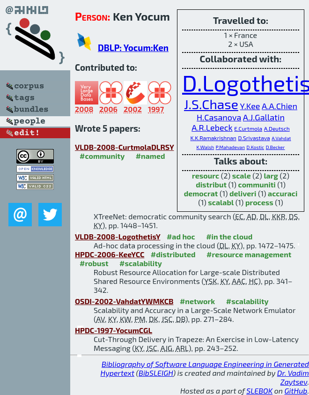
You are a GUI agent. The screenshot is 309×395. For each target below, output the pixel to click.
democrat (201, 193)
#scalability (140, 263)
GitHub (296, 390)
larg (271, 175)
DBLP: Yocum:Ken (133, 47)
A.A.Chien (279, 106)
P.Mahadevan (230, 147)
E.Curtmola (248, 128)
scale (241, 175)
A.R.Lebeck (211, 127)
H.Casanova (219, 117)
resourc (205, 175)
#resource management (248, 254)
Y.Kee (250, 106)
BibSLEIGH (156, 372)
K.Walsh (205, 147)
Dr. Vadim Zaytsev (293, 377)
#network (197, 301)
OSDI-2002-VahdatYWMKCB (124, 301)
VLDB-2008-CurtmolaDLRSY (124, 146)
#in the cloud (229, 236)
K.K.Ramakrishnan (213, 137)
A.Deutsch (277, 128)
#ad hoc (181, 236)
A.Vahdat (281, 138)
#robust (94, 263)
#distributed (173, 254)
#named (150, 155)
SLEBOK (259, 390)
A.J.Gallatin (264, 117)
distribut (211, 184)
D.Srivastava (254, 137)
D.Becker (275, 147)
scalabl (221, 202)
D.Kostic (256, 147)
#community (102, 155)
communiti (257, 184)
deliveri (242, 193)
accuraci (282, 193)
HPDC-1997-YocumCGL (113, 330)
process (259, 202)
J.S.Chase (211, 104)
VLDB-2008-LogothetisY (117, 236)
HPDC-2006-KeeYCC (109, 254)
